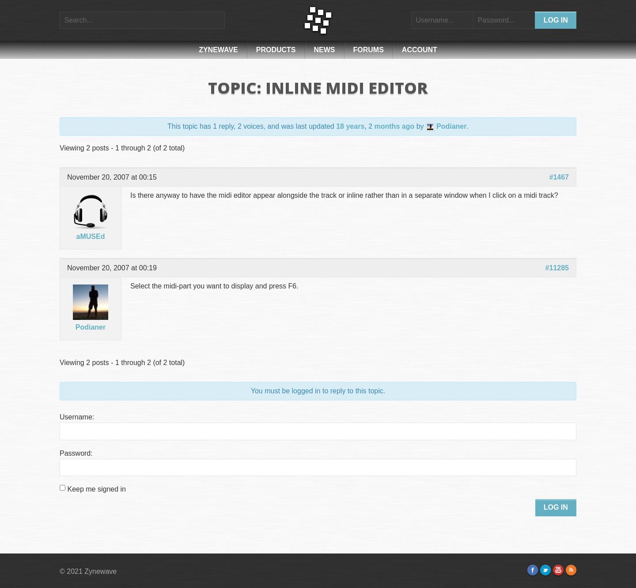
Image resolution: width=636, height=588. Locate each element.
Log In (556, 507)
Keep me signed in (96, 489)
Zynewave (218, 50)
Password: (76, 453)
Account (419, 50)
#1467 (559, 177)
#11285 (557, 268)
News (324, 50)
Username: (77, 417)
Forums (368, 50)
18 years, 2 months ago (375, 126)
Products (276, 50)
